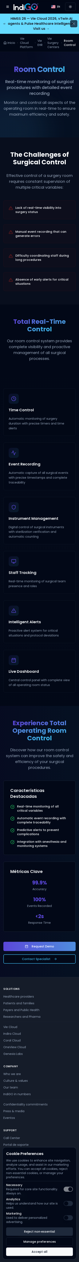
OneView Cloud (14, 1047)
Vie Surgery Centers (53, 43)
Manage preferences (39, 1242)
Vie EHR (40, 43)
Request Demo (39, 946)
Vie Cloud (10, 1027)
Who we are (12, 1074)
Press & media (13, 1111)
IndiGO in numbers (17, 1094)
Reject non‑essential (39, 1231)
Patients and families (18, 1003)
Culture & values (15, 1081)
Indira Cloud (12, 1034)
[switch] (68, 1189)
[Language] (55, 7)
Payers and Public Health (21, 1010)
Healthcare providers (18, 996)
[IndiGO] (25, 6)
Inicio (9, 43)
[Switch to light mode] (70, 7)
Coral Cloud (12, 1040)
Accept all (39, 1252)
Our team (10, 1087)
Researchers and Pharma (21, 1017)
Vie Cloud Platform (26, 43)
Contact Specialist (39, 959)
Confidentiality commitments (25, 1104)
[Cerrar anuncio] (73, 23)
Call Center (11, 1138)
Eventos (9, 1118)
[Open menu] (7, 7)
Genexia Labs (13, 1054)
